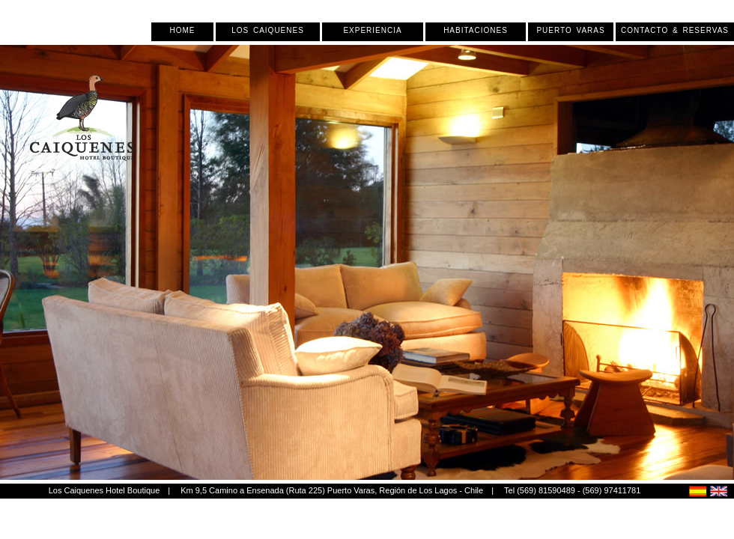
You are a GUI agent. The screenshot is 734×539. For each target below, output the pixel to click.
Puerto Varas (570, 30)
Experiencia (372, 30)
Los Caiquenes (267, 30)
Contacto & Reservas (675, 30)
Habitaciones (475, 30)
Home (182, 30)
